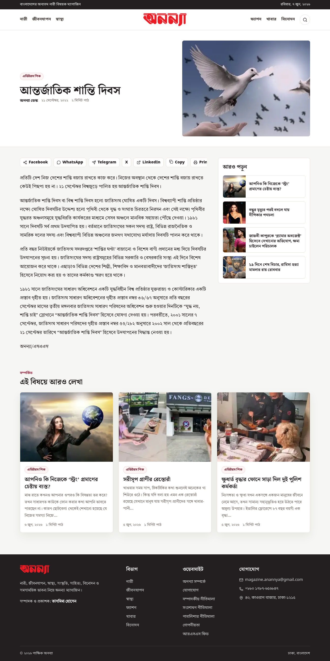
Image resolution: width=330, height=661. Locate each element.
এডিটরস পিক (32, 76)
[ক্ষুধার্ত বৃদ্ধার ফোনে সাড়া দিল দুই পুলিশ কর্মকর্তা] (263, 462)
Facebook (35, 162)
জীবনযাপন (41, 19)
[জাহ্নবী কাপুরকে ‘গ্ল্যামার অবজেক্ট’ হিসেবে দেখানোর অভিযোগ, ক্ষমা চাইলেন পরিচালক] (264, 240)
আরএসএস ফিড (196, 634)
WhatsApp (70, 162)
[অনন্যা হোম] (165, 19)
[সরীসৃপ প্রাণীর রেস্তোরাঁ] (165, 462)
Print (201, 162)
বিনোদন (288, 19)
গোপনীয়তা (191, 625)
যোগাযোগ (190, 590)
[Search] (305, 19)
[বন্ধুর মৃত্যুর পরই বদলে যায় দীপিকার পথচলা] (264, 212)
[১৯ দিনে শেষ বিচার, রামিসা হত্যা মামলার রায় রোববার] (264, 267)
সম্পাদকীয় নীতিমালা (199, 599)
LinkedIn (148, 162)
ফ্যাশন (256, 19)
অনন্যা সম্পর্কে (194, 582)
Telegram (104, 162)
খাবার (271, 19)
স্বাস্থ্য (60, 19)
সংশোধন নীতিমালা (197, 608)
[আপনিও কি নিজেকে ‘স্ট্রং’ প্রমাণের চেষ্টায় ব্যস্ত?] (264, 186)
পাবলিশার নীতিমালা (198, 616)
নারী (23, 19)
